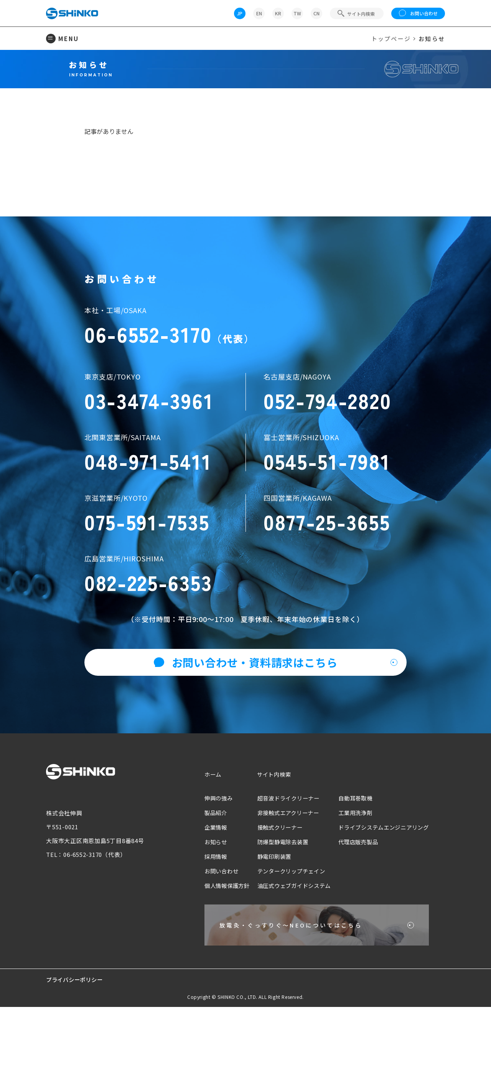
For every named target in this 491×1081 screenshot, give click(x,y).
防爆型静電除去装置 (273, 911)
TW (297, 13)
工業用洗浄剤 (350, 882)
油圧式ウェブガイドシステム (285, 955)
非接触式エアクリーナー (279, 882)
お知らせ (202, 911)
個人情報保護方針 (214, 955)
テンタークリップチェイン (282, 940)
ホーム (199, 843)
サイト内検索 (264, 843)
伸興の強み (205, 867)
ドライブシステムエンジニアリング (380, 896)
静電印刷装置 (264, 925)
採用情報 (202, 925)
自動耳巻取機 (350, 867)
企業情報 (202, 896)
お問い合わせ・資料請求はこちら (245, 731)
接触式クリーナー (270, 896)
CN (316, 13)
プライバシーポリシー (76, 1054)
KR (278, 13)
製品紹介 (202, 882)
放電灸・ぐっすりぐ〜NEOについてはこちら (282, 997)
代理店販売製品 (353, 911)
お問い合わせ (418, 14)
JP (239, 13)
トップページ (391, 39)
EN (259, 13)
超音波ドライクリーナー (279, 867)
